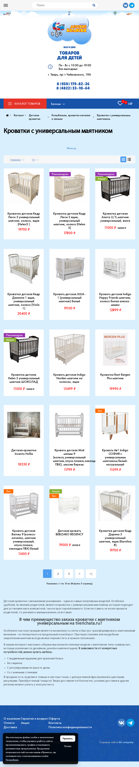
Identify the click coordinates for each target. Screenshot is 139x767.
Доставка (10, 727)
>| (91, 573)
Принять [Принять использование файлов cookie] (68, 738)
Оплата (9, 723)
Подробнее (12, 759)
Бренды (56, 104)
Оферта (54, 718)
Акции (25, 723)
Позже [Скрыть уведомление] (67, 746)
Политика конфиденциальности (70, 727)
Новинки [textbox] (15, 159)
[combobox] (18, 159)
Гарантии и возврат (34, 718)
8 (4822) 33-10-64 (73, 88)
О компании (12, 718)
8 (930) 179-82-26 (73, 84)
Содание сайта (108, 742)
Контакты (55, 723)
